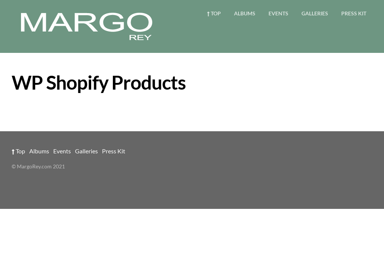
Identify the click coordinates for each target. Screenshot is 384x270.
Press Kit (353, 13)
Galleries (315, 13)
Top (214, 13)
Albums (244, 13)
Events (278, 13)
